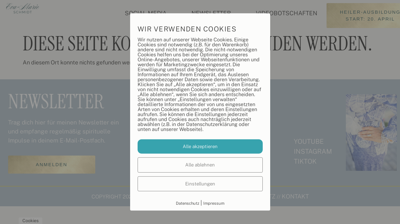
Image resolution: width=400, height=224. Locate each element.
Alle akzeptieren (200, 146)
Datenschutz (187, 203)
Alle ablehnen (200, 164)
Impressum (213, 203)
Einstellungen (200, 183)
